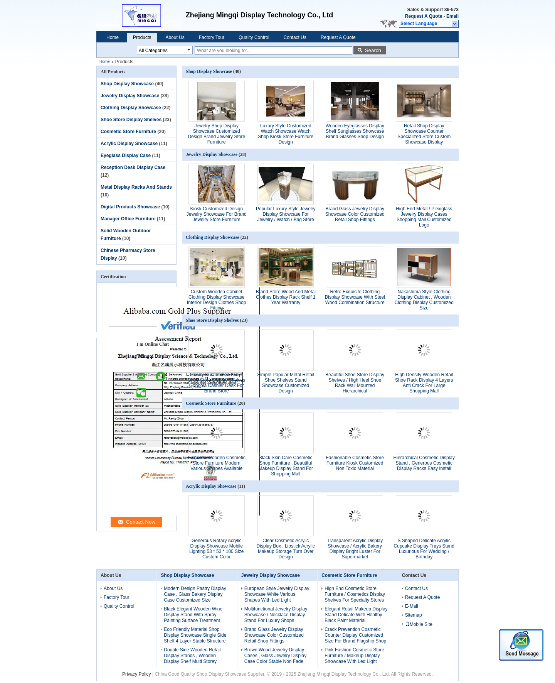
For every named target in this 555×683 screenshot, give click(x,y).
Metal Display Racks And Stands (136, 187)
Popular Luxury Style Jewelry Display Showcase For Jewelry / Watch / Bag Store (286, 214)
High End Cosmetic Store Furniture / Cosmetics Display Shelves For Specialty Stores (355, 594)
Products (142, 37)
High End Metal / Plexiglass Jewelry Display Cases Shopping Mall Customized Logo (424, 217)
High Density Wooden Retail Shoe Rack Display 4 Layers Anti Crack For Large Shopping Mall (424, 383)
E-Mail (411, 606)
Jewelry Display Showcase (130, 95)
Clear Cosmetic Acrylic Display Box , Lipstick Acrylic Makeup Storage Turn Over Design (286, 549)
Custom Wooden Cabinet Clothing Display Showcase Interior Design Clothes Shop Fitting (216, 300)
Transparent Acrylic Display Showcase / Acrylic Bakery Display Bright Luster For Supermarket (355, 549)
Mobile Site (418, 624)
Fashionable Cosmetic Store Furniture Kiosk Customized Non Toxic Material (355, 463)
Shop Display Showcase (127, 83)
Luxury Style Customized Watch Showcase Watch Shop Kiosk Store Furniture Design (285, 134)
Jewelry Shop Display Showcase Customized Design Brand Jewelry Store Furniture (216, 134)
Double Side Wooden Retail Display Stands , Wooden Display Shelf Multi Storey (192, 655)
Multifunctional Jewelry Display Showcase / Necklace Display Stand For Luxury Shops (275, 614)
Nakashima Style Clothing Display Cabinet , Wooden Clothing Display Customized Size (424, 300)
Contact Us (295, 37)
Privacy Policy (136, 674)
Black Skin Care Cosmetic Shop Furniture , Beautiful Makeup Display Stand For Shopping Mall (286, 466)
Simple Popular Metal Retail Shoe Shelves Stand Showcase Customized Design (285, 383)
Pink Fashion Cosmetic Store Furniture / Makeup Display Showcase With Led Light (354, 655)
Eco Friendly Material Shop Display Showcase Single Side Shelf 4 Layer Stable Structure (195, 635)
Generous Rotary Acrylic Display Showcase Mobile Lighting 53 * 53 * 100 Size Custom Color (216, 549)
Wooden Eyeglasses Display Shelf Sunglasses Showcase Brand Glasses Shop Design (355, 131)
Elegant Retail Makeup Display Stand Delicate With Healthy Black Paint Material (356, 614)
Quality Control (254, 37)
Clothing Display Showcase (131, 107)
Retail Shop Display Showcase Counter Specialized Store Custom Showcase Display (424, 134)
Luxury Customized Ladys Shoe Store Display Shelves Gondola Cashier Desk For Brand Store (216, 383)
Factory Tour (211, 37)
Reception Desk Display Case (133, 167)
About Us (174, 37)
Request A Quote (423, 16)
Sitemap (413, 615)
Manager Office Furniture (128, 218)
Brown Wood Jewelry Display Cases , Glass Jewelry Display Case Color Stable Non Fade (275, 655)
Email (452, 16)
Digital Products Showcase (130, 207)
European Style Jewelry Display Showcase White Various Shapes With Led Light (276, 594)
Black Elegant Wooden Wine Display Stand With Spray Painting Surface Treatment (193, 614)
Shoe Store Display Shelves (131, 119)
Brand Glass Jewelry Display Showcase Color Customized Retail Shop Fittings (355, 214)
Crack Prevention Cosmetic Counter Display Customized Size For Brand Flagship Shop (355, 635)
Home (112, 37)
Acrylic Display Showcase (129, 143)
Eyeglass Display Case (126, 155)
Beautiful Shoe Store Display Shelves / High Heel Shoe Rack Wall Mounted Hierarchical (354, 383)
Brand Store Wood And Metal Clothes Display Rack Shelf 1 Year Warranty (286, 297)
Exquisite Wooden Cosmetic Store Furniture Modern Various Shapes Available (217, 463)
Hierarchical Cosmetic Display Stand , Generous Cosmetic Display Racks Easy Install (424, 463)
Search (373, 50)
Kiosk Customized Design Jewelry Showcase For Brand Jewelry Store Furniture (217, 214)
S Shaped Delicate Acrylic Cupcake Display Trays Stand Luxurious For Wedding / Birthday (424, 549)
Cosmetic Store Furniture (128, 131)
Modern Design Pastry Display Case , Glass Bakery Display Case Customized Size (195, 594)
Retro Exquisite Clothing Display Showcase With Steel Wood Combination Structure (355, 297)
